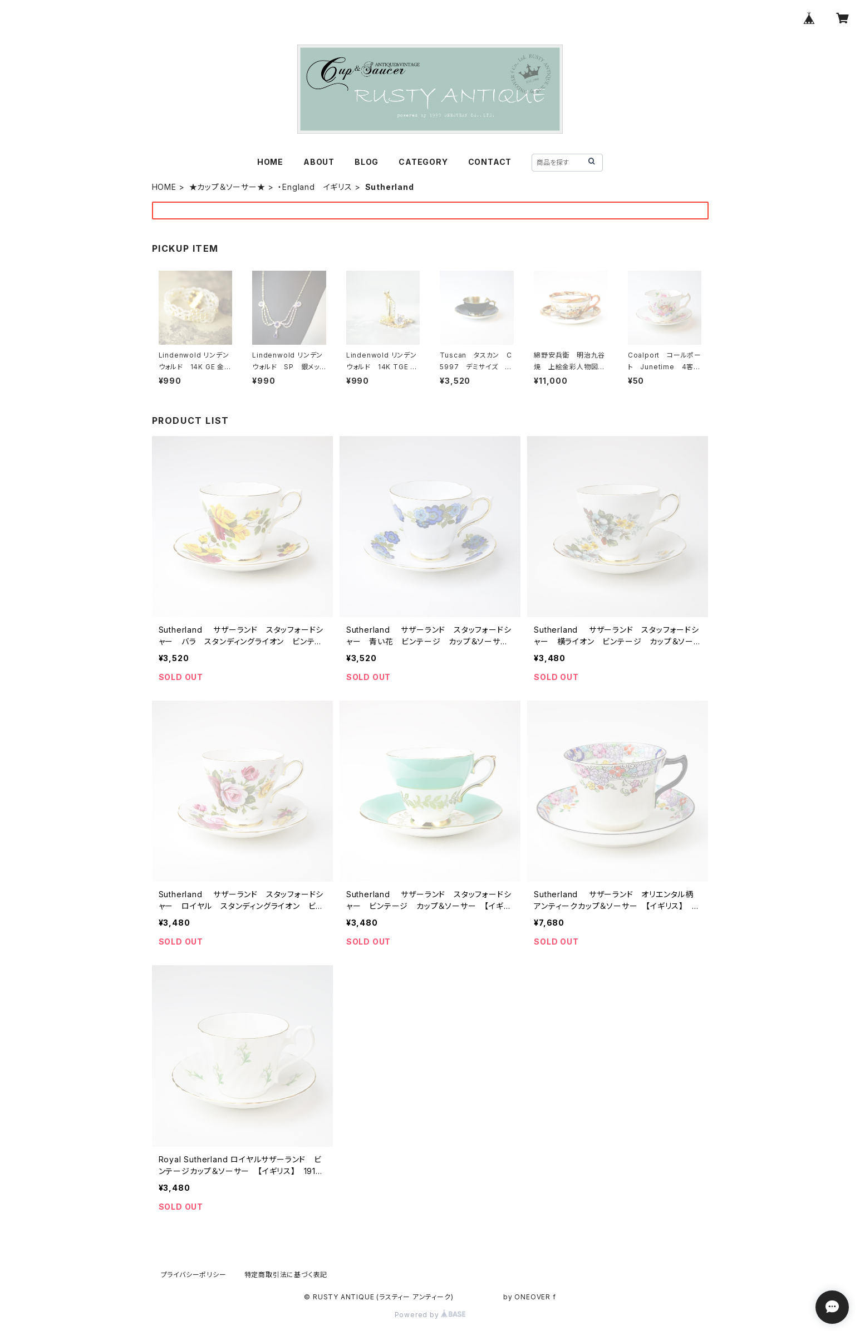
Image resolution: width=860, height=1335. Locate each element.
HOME (270, 162)
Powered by (430, 1314)
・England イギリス (315, 187)
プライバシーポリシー (194, 1274)
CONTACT (490, 162)
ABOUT (319, 162)
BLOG (367, 162)
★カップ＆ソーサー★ (227, 187)
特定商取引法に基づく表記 (286, 1274)
